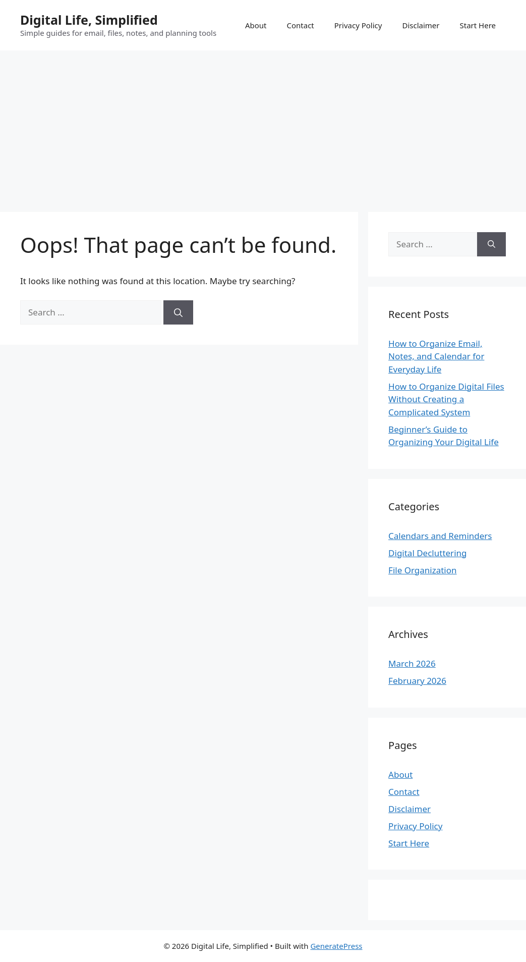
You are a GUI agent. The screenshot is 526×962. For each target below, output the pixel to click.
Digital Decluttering (427, 553)
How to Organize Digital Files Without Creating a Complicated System (446, 399)
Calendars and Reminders (440, 536)
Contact (300, 25)
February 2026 (417, 680)
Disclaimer (420, 25)
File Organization (422, 570)
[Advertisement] (263, 126)
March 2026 (412, 663)
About (256, 25)
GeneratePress (336, 946)
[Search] (178, 312)
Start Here (477, 25)
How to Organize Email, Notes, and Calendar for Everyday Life (436, 356)
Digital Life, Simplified (89, 19)
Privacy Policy (358, 25)
